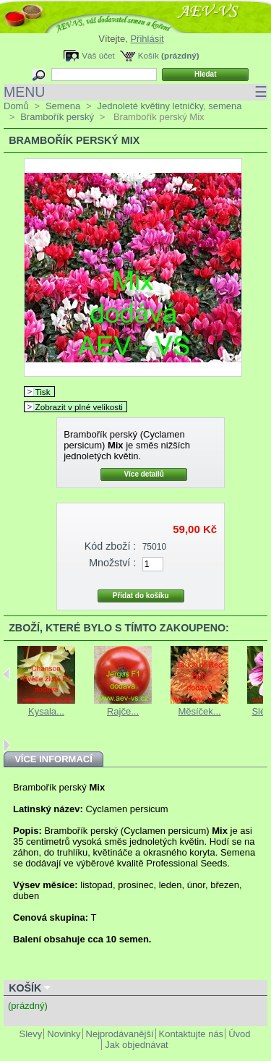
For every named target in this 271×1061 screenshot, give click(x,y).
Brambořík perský (57, 116)
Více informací (53, 759)
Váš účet (98, 55)
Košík (148, 55)
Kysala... (46, 711)
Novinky (63, 1033)
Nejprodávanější (120, 1033)
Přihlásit (146, 38)
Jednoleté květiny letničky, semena (169, 106)
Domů (16, 106)
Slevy (31, 1033)
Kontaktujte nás (191, 1033)
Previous (7, 674)
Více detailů (144, 474)
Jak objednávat (136, 1044)
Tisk (43, 391)
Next (7, 744)
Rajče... (123, 711)
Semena (63, 106)
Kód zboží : (111, 546)
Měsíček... (199, 711)
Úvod (239, 1033)
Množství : (112, 562)
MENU (135, 92)
